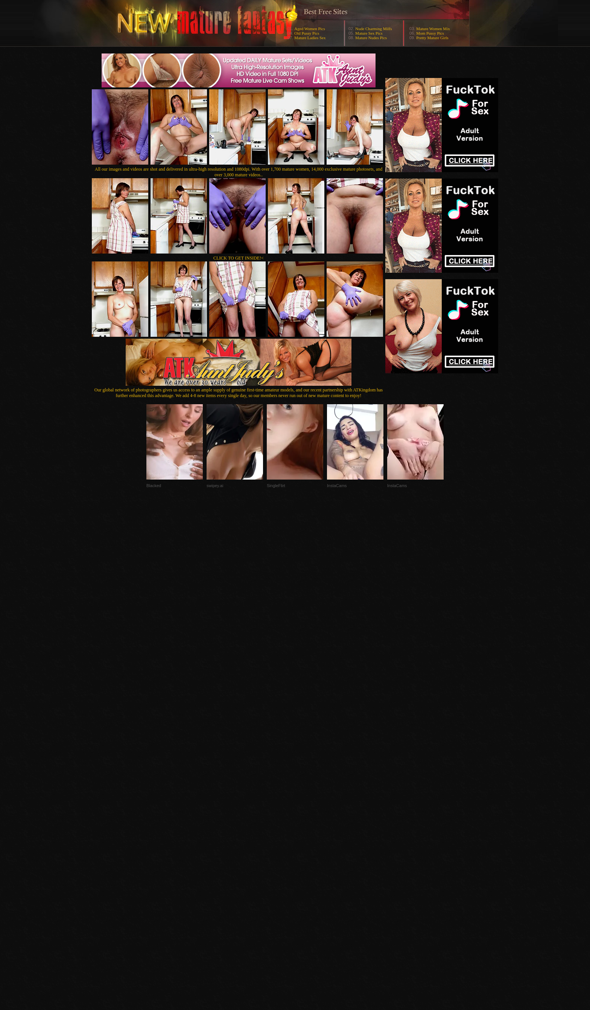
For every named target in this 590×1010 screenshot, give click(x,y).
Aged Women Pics (309, 28)
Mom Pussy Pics (430, 33)
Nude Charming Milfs (373, 28)
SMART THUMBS (308, 859)
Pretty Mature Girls (432, 37)
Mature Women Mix (433, 28)
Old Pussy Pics (306, 33)
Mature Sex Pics (368, 33)
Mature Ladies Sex (309, 37)
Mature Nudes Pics (371, 37)
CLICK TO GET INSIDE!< (238, 258)
